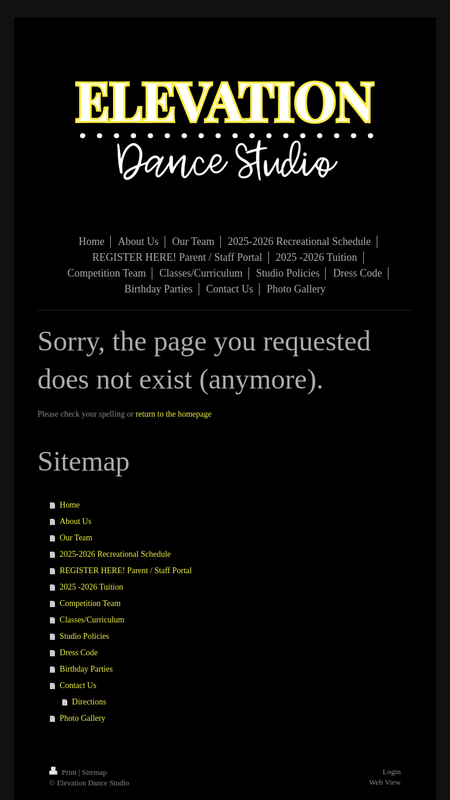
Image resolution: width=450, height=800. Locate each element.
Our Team (76, 537)
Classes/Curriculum (92, 619)
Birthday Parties (86, 669)
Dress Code (79, 652)
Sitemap (94, 772)
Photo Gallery (82, 718)
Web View (385, 782)
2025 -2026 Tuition (91, 587)
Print (64, 772)
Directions (89, 701)
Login (392, 771)
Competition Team (90, 603)
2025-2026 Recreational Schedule (115, 554)
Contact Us (78, 685)
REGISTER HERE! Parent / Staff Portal (126, 570)
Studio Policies (84, 636)
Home (70, 505)
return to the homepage (174, 414)
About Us (75, 521)
